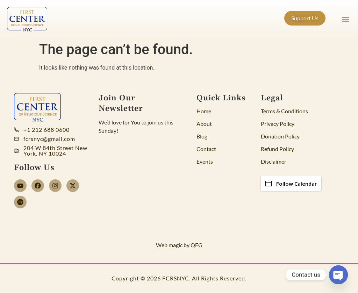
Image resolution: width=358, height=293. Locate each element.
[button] (345, 19)
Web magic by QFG (179, 245)
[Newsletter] (140, 186)
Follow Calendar (291, 183)
